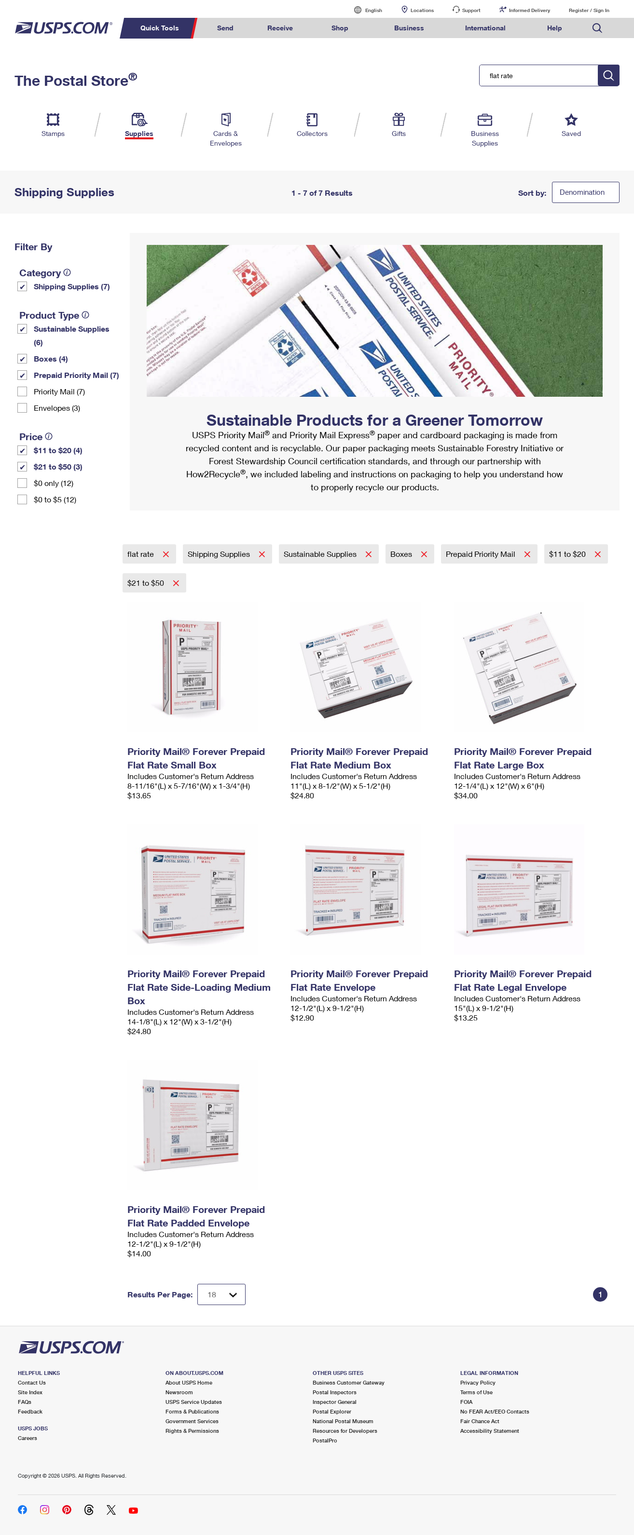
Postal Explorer (332, 1411)
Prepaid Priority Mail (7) (76, 374)
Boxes (402, 553)
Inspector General (335, 1402)
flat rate (141, 553)
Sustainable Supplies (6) (72, 335)
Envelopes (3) (57, 407)
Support (471, 10)
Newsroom (179, 1392)
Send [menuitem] (225, 28)
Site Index (30, 1392)
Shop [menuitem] (339, 28)
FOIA (466, 1402)
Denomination (582, 192)
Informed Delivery (529, 10)
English (363, 9)
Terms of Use (476, 1392)
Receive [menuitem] (280, 28)
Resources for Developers (345, 1430)
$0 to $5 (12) (55, 499)
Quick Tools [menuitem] (159, 28)
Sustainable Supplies (321, 553)
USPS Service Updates (193, 1402)
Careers (27, 1438)
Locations (422, 10)
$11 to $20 (568, 553)
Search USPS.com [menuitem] (597, 28)
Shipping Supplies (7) (72, 286)
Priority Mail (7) (59, 391)
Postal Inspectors (335, 1392)
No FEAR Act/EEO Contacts (494, 1411)
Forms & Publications (192, 1411)
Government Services (192, 1421)
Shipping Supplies (220, 553)
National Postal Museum (343, 1421)
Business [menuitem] (409, 28)
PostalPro (325, 1440)
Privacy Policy (478, 1382)
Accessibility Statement (489, 1430)
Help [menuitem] (554, 28)
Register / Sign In (589, 10)
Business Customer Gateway (349, 1382)
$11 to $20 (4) (58, 450)
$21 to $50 (146, 582)
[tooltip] (67, 272)
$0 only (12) (53, 482)
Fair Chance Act (479, 1421)
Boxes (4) (51, 358)
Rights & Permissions (192, 1430)
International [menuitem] (485, 28)
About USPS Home (188, 1382)
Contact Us (32, 1382)
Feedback (30, 1411)
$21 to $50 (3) (58, 466)
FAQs (24, 1402)
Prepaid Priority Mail (481, 553)
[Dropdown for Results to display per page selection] (221, 1294)
